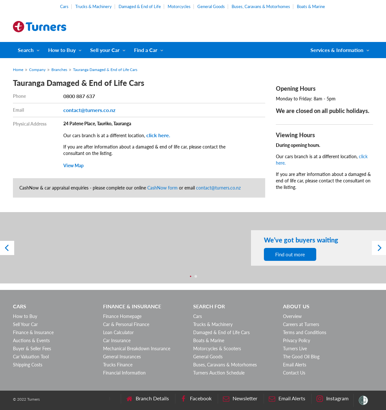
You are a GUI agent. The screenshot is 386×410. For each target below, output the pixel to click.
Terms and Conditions (304, 332)
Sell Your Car (25, 324)
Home (18, 69)
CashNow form (162, 187)
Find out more (290, 254)
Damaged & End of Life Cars (221, 332)
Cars (64, 6)
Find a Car (145, 50)
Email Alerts (294, 364)
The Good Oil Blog (301, 356)
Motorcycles (179, 6)
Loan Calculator (118, 332)
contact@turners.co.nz (89, 110)
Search (26, 50)
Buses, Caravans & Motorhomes (261, 6)
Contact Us (294, 372)
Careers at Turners (301, 324)
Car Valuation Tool (31, 356)
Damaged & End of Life (140, 6)
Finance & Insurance (33, 332)
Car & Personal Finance (126, 324)
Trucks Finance (117, 364)
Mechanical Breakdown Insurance (136, 348)
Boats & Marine (311, 6)
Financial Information (124, 372)
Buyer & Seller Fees (32, 348)
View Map (73, 165)
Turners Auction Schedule (219, 372)
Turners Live (295, 348)
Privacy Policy (296, 340)
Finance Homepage (122, 316)
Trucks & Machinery (93, 6)
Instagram (333, 398)
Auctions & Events (31, 340)
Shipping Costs (27, 364)
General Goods (211, 6)
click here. (158, 135)
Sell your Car (105, 50)
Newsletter (240, 398)
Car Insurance (116, 340)
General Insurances (122, 356)
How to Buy (62, 50)
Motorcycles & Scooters (217, 348)
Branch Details (147, 398)
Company (37, 69)
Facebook (196, 398)
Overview (292, 316)
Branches (59, 69)
